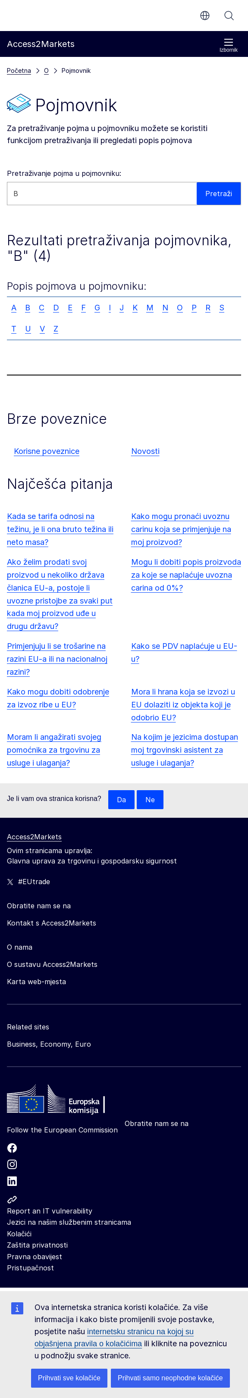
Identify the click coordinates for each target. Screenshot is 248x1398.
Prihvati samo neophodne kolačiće (170, 1378)
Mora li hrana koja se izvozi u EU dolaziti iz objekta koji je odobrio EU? (183, 704)
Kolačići (19, 1233)
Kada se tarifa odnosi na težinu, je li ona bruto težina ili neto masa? (60, 529)
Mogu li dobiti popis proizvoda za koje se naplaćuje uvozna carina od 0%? (186, 574)
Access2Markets (34, 836)
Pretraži (229, 15)
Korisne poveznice (46, 451)
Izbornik (229, 45)
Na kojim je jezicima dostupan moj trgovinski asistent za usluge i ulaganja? (184, 749)
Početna (19, 70)
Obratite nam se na (156, 1123)
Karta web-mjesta (36, 981)
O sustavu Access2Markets (52, 964)
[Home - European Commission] (69, 1101)
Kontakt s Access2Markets (51, 923)
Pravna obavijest (34, 1256)
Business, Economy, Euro (49, 1044)
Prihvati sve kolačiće (69, 1378)
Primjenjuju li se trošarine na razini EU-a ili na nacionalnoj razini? (57, 658)
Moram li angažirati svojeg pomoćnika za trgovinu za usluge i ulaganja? (54, 749)
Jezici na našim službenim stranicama (69, 1222)
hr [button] (205, 15)
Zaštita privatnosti (37, 1245)
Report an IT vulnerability (49, 1211)
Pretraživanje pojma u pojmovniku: (64, 173)
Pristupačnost (30, 1268)
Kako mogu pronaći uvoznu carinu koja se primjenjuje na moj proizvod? (181, 529)
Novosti (145, 451)
